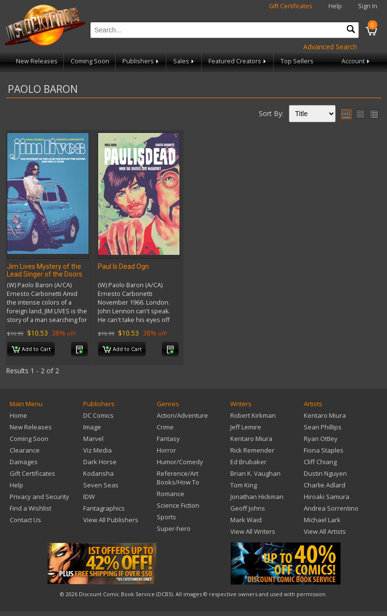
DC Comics (98, 415)
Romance (170, 493)
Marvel (93, 438)
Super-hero (174, 528)
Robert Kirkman (253, 415)
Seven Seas (101, 485)
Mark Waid (246, 519)
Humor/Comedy (180, 461)
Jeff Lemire (245, 427)
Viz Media (97, 450)
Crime (165, 427)
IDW (89, 496)
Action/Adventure (182, 415)
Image (92, 427)
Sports (166, 517)
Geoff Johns (247, 508)
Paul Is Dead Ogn (123, 266)
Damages (24, 461)
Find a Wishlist (30, 508)
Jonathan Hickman (256, 496)
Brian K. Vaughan (255, 473)
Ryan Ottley (321, 438)
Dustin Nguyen (325, 473)
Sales (184, 61)
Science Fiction (178, 505)
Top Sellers (297, 61)
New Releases (37, 61)
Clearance (25, 450)
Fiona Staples (323, 450)
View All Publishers (110, 519)
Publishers (141, 61)
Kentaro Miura (251, 438)
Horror (166, 450)
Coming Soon (90, 61)
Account (356, 61)
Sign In (367, 6)
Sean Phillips (323, 427)
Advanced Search (330, 46)
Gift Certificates (291, 6)
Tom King (243, 485)
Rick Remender (252, 450)
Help (335, 6)
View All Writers (252, 531)
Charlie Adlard (324, 485)
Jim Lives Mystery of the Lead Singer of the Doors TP (44, 274)
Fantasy (168, 438)
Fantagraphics (104, 508)
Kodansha (98, 473)
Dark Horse (100, 461)
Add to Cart (31, 349)
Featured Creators (238, 61)
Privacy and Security (39, 496)
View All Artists (325, 531)
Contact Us (25, 519)
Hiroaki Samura (326, 496)
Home (18, 415)
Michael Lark (322, 519)
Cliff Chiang (320, 461)
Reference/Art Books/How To (178, 477)
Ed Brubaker (248, 461)
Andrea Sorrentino (331, 508)
